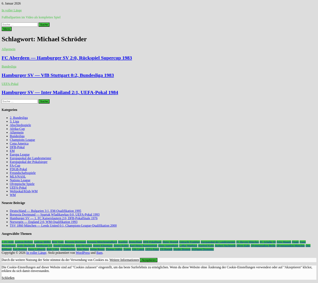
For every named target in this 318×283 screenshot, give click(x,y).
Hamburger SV (44, 245)
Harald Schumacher (64, 245)
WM (13, 195)
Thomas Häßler (114, 249)
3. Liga (14, 121)
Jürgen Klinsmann (103, 245)
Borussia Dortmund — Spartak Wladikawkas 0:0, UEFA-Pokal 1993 (54, 214)
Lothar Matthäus (188, 245)
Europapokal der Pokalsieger (28, 162)
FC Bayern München (247, 241)
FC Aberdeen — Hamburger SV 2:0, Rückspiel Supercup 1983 (67, 57)
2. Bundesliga (19, 117)
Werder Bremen (181, 249)
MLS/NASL (18, 176)
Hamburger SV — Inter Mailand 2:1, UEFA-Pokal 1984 (60, 92)
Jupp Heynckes (84, 245)
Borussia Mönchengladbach (102, 241)
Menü (6, 28)
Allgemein (8, 49)
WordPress (83, 252)
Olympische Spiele (22, 184)
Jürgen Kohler (121, 245)
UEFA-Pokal (10, 84)
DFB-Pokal (17, 147)
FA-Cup (15, 165)
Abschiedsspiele (20, 125)
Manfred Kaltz (206, 245)
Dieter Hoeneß (170, 241)
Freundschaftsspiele (23, 173)
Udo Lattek (138, 249)
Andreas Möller (42, 241)
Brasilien (123, 241)
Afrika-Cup (17, 128)
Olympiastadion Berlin (263, 245)
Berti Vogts (58, 241)
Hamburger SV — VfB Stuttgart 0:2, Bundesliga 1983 (58, 75)
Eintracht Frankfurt (189, 241)
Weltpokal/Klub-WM (24, 191)
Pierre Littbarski (37, 249)
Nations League (20, 180)
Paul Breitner (20, 249)
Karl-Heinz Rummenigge (143, 245)
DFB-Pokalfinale (152, 241)
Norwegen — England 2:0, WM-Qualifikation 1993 (43, 222)
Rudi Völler (52, 249)
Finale (295, 241)
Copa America (19, 143)
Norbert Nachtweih (225, 245)
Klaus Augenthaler (168, 245)
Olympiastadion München (290, 245)
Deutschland (135, 241)
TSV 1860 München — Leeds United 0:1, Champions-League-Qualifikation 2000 (63, 225)
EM (12, 151)
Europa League (20, 154)
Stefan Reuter (97, 249)
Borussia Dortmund (75, 241)
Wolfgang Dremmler (202, 249)
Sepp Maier (82, 249)
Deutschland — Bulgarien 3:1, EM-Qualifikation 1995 (45, 211)
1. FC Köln (8, 241)
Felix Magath (284, 241)
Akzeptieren (148, 260)
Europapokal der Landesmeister (30, 158)
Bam (99, 252)
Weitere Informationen (124, 260)
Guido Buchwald (26, 245)
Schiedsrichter (68, 249)
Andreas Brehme (24, 241)
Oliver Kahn (243, 245)
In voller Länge (12, 10)
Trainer (127, 249)
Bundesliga (9, 66)
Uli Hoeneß (166, 249)
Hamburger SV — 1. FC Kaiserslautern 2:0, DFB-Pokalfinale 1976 (53, 218)
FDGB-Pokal (18, 169)
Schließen (8, 278)
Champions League (22, 140)
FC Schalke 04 (268, 241)
